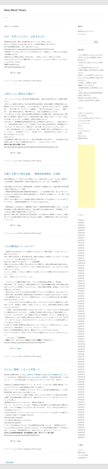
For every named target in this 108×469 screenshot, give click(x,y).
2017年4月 (81, 237)
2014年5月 (81, 301)
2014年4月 (81, 303)
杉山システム (82, 135)
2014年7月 (81, 296)
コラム (80, 125)
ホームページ (82, 34)
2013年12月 (81, 313)
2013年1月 (81, 341)
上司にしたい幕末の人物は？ (19, 93)
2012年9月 (81, 351)
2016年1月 (81, 258)
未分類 (80, 133)
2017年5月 (81, 235)
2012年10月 (81, 349)
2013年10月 (81, 318)
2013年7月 (81, 326)
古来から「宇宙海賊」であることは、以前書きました (45, 374)
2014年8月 (81, 293)
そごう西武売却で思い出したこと (88, 67)
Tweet (19, 73)
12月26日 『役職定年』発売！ (87, 82)
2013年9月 (81, 321)
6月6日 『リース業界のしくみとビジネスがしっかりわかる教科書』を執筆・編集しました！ (90, 77)
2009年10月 (81, 435)
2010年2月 (81, 425)
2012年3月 (81, 366)
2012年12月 (81, 344)
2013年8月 (81, 323)
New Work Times (15, 10)
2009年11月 (81, 432)
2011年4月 (81, 394)
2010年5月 (81, 417)
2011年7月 (81, 387)
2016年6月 (81, 248)
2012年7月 (81, 356)
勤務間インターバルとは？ (86, 85)
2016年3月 (81, 253)
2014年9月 (81, 291)
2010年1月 (81, 427)
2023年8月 (81, 222)
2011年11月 (81, 376)
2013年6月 (81, 328)
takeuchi (38, 80)
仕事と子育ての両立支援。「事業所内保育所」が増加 (32, 174)
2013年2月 (81, 339)
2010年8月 (81, 409)
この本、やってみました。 (86, 113)
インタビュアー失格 (84, 120)
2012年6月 (81, 359)
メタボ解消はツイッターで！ (19, 246)
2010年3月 (81, 422)
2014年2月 (81, 308)
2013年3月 (81, 336)
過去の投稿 (9, 462)
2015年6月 (81, 268)
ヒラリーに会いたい (84, 130)
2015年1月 (81, 280)
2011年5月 (81, 392)
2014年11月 (81, 285)
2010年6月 (81, 414)
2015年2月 (81, 278)
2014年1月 (81, 311)
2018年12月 (81, 232)
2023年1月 (81, 225)
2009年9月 (81, 437)
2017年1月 (81, 243)
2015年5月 (81, 270)
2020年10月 (81, 227)
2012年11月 (81, 346)
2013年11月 (81, 316)
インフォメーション (84, 123)
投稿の (81, 452)
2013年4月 (81, 334)
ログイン (80, 450)
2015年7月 (81, 265)
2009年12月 (81, 430)
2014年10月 (81, 288)
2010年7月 (81, 412)
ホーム (6, 17)
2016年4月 (81, 250)
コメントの (83, 455)
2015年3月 (81, 275)
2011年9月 (81, 382)
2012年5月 (81, 361)
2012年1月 (81, 371)
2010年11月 (81, 404)
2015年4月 (81, 273)
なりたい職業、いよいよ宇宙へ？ (22, 369)
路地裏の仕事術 (82, 138)
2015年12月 (81, 260)
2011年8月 (81, 384)
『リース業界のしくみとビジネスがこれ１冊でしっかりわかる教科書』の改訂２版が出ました (90, 57)
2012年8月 (81, 354)
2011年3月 (81, 397)
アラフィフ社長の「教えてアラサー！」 (90, 118)
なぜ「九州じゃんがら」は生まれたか (24, 36)
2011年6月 (81, 389)
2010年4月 (81, 419)
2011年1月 (81, 402)
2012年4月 (81, 364)
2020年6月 (81, 230)
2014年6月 (81, 298)
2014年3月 (81, 306)
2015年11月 (81, 263)
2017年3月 (81, 240)
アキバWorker (82, 115)
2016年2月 (81, 255)
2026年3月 (81, 220)
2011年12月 (81, 374)
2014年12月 (81, 283)
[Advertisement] (86, 176)
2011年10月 (81, 379)
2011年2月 (81, 399)
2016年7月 (81, 245)
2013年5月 (81, 331)
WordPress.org (82, 457)
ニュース (14, 80)
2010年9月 (81, 407)
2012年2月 (81, 369)
